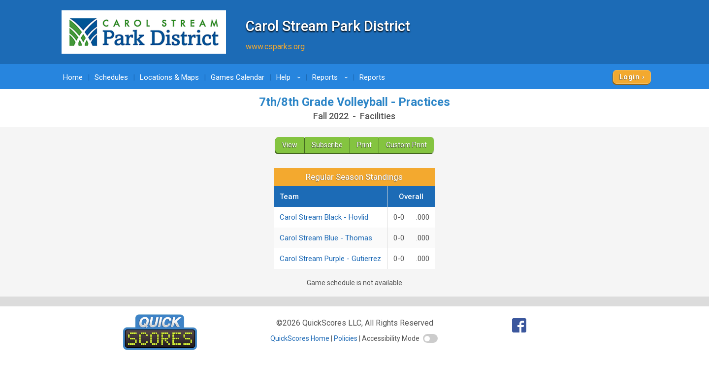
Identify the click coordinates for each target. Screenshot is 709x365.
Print (364, 145)
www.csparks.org (275, 46)
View (289, 145)
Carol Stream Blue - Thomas (326, 237)
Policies (345, 338)
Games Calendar (237, 77)
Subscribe (327, 145)
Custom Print (406, 145)
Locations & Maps (169, 77)
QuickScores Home (299, 338)
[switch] (430, 338)
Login (629, 76)
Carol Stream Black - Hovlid (324, 217)
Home (73, 77)
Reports (331, 77)
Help (290, 77)
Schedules (111, 77)
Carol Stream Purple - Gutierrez (330, 258)
